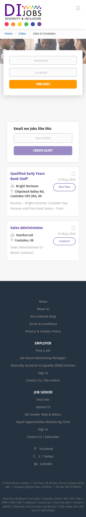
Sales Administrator (26, 228)
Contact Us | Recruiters (43, 380)
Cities (22, 33)
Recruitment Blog (43, 316)
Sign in (43, 373)
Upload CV (43, 407)
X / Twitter (46, 457)
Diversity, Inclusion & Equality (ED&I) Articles (43, 365)
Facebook (46, 449)
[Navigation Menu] (78, 8)
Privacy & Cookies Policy (43, 331)
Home (8, 33)
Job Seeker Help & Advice (43, 414)
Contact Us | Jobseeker (43, 437)
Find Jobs (43, 84)
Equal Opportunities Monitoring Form (43, 422)
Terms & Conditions (43, 324)
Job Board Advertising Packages (43, 358)
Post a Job (43, 351)
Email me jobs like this (33, 128)
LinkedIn (46, 464)
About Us (43, 309)
